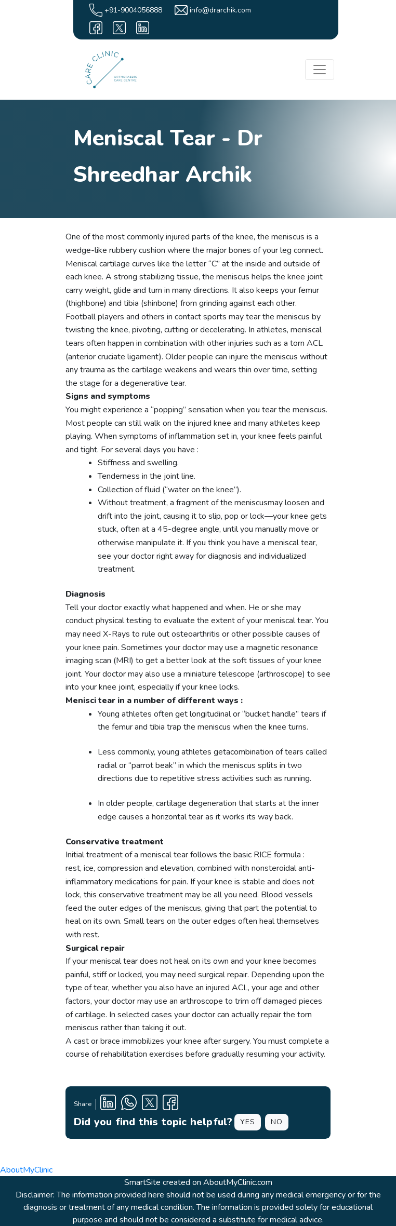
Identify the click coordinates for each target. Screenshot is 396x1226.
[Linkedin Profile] (108, 1104)
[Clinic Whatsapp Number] (129, 1104)
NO (277, 1122)
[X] (119, 27)
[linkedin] (142, 27)
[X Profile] (149, 1104)
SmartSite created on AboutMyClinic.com (198, 1182)
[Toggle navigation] (319, 69)
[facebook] (95, 27)
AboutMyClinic (26, 1170)
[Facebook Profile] (170, 1104)
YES (247, 1122)
